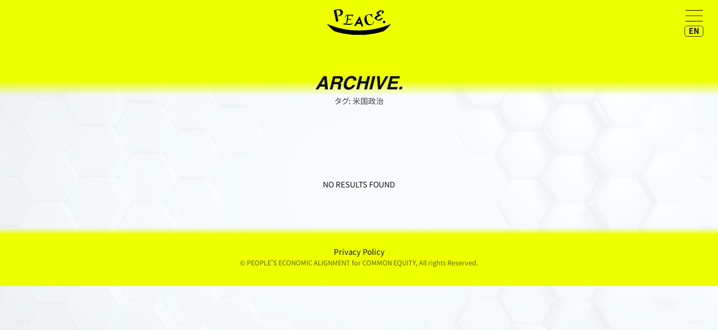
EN (694, 31)
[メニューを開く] (694, 15)
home (359, 22)
